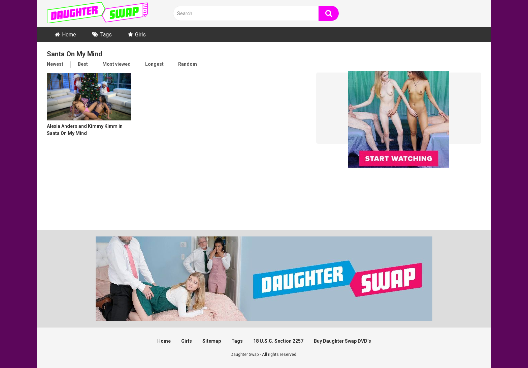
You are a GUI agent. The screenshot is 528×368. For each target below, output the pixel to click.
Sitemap (211, 341)
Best (83, 64)
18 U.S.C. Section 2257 (278, 341)
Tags (106, 34)
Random (187, 64)
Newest (55, 64)
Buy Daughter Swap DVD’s (342, 341)
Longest (154, 64)
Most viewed (116, 64)
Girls (140, 34)
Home (69, 34)
